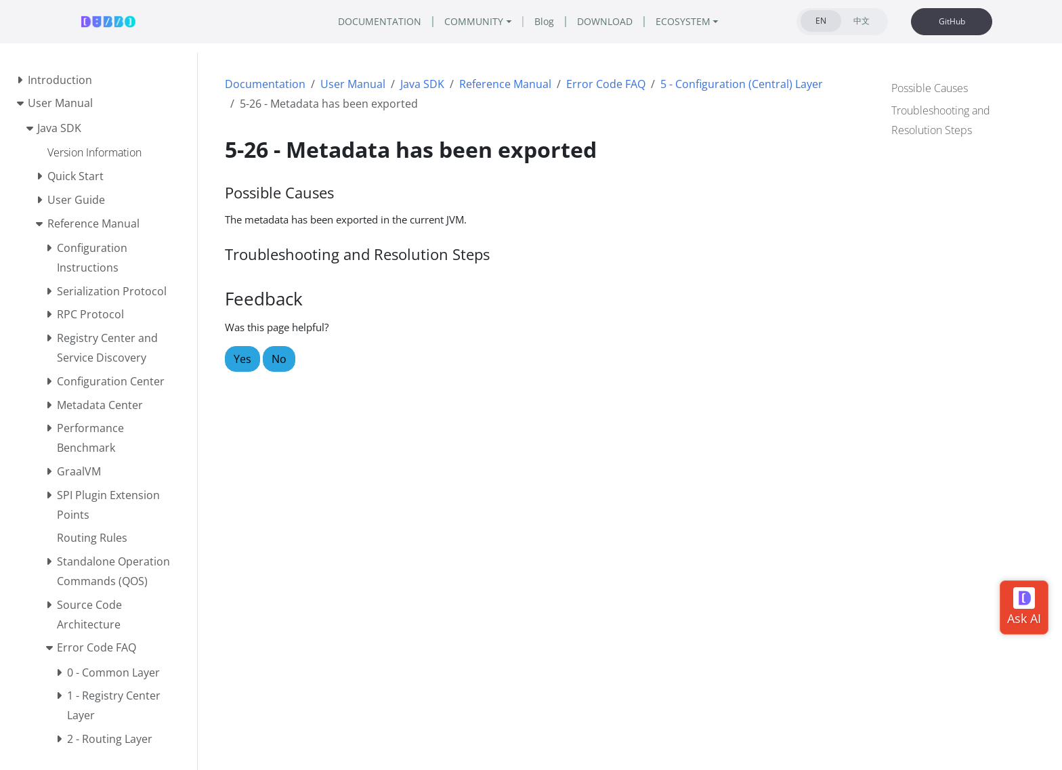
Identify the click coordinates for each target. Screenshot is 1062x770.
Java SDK (422, 84)
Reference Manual (505, 84)
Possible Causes (929, 86)
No (279, 358)
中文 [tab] (861, 20)
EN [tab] (821, 20)
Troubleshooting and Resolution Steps (940, 119)
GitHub (952, 21)
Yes (242, 358)
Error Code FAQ (605, 84)
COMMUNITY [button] (469, 21)
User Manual (352, 84)
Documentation (265, 84)
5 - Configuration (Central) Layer (741, 84)
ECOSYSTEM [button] (702, 21)
